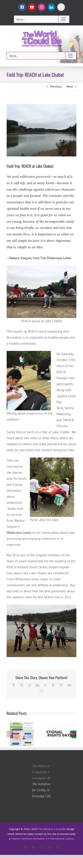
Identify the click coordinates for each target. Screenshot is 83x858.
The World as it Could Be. (52, 829)
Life (41, 790)
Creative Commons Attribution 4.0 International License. (42, 838)
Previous (56, 86)
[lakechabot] (41, 130)
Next (69, 86)
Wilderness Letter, (19, 532)
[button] (10, 734)
